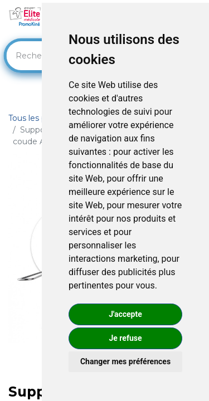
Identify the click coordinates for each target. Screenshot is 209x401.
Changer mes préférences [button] (125, 361)
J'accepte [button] (125, 314)
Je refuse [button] (125, 338)
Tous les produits (40, 118)
